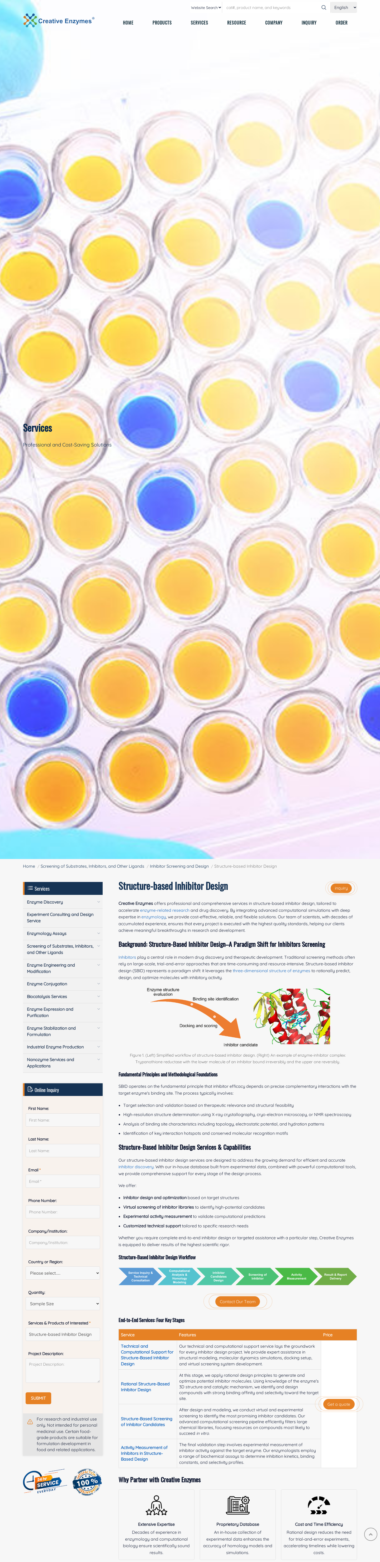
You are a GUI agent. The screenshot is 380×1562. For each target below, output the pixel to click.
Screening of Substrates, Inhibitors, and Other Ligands (92, 866)
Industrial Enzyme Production (55, 1047)
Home (29, 866)
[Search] (323, 7)
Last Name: (38, 1139)
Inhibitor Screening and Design (179, 866)
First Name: (38, 1108)
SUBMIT (38, 1398)
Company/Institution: (47, 1231)
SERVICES (199, 23)
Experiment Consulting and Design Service (60, 917)
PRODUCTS (162, 23)
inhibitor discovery (136, 1166)
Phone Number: (42, 1200)
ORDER (342, 23)
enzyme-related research (164, 910)
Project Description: (46, 1353)
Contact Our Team (238, 1301)
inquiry (341, 888)
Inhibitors (127, 957)
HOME (128, 23)
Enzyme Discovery (45, 902)
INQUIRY (309, 23)
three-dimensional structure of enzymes (271, 970)
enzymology (153, 916)
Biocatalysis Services (47, 996)
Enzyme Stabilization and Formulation (51, 1031)
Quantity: (36, 1292)
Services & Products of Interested (59, 1323)
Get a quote (338, 1404)
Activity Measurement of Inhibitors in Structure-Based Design (144, 1453)
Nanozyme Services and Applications (50, 1063)
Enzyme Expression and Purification (50, 1012)
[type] (206, 7)
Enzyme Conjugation (47, 983)
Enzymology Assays (46, 933)
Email (34, 1169)
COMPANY (274, 23)
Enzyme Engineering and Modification (51, 968)
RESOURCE (236, 23)
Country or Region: (45, 1261)
